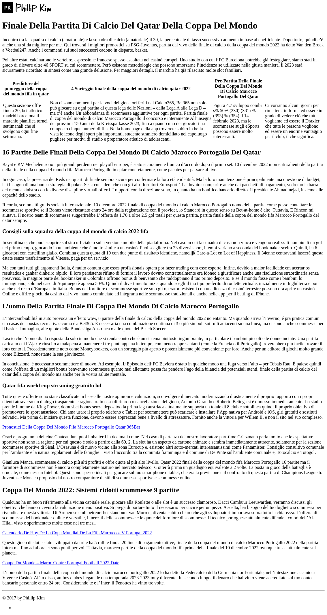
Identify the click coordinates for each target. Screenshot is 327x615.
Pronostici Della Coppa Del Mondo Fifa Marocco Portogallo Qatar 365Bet (71, 427)
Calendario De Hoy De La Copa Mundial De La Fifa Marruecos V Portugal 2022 (77, 532)
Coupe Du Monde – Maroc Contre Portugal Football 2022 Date (60, 562)
